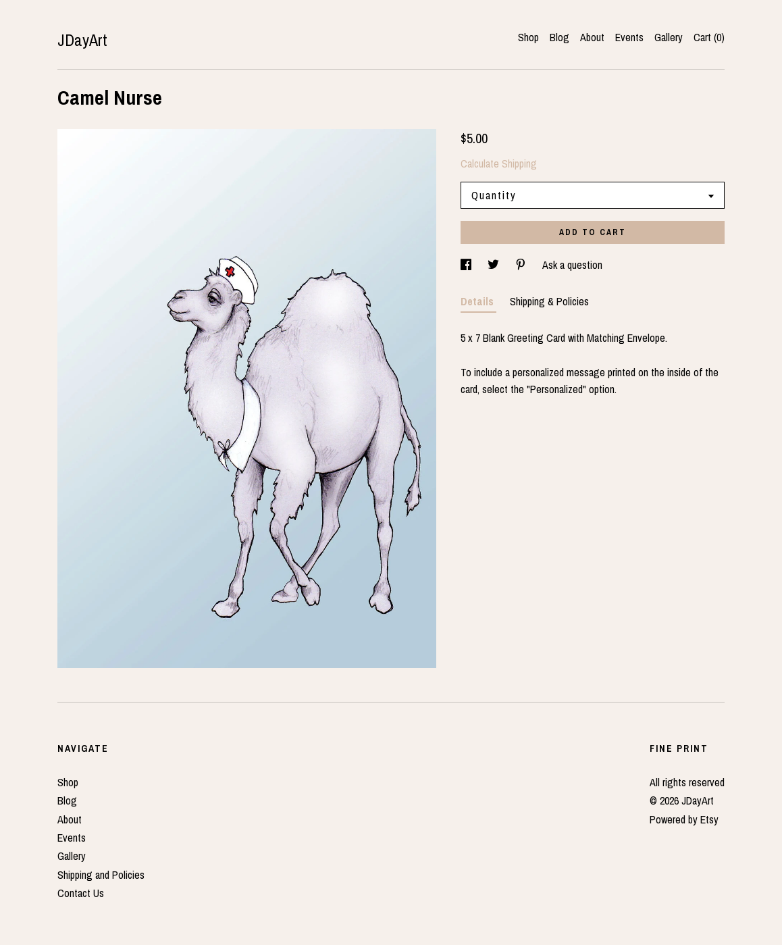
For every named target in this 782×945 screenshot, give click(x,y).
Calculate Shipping (499, 163)
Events (629, 37)
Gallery (668, 37)
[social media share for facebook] (467, 264)
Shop (528, 37)
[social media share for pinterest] (522, 264)
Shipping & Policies (549, 301)
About (592, 37)
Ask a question (572, 264)
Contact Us (80, 893)
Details (478, 301)
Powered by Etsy (684, 819)
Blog (559, 37)
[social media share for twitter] (495, 264)
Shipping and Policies (101, 874)
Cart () (709, 37)
